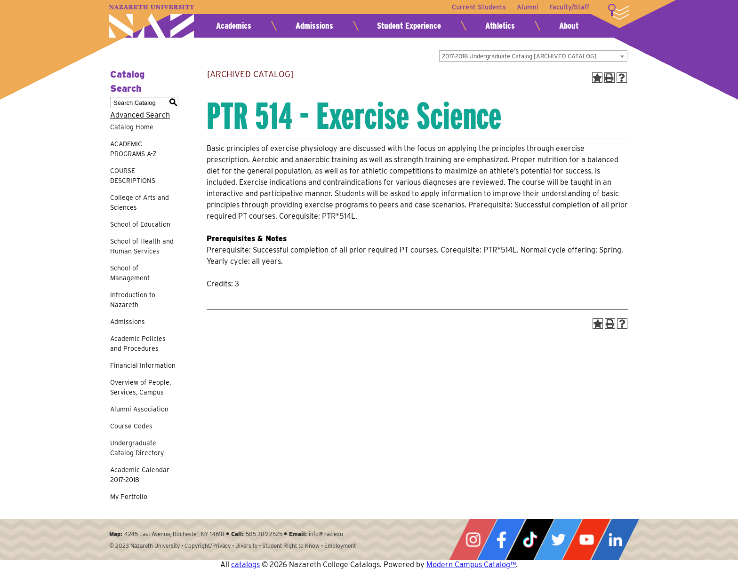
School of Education (140, 224)
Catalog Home (131, 127)
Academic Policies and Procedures (138, 343)
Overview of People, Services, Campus (140, 387)
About (568, 26)
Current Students (478, 7)
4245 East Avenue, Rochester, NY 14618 (174, 533)
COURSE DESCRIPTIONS (132, 175)
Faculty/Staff (569, 7)
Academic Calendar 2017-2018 (139, 474)
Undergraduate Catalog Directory (137, 448)
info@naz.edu (326, 533)
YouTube (586, 539)
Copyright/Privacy (207, 545)
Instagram (473, 539)
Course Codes (131, 426)
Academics (233, 26)
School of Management (130, 273)
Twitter (558, 539)
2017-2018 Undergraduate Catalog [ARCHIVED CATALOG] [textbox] (519, 56)
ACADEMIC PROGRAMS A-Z (133, 149)
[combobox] (533, 56)
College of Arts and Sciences (139, 202)
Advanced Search (140, 115)
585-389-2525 (264, 533)
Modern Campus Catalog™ (471, 564)
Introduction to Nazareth (132, 299)
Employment (340, 545)
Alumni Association (139, 409)
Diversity (246, 545)
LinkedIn (615, 539)
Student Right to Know (291, 545)
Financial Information (143, 365)
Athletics (500, 26)
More (618, 12)
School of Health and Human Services (142, 246)
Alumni (527, 7)
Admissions (314, 26)
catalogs (245, 564)
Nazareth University (151, 21)
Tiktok (530, 539)
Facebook (501, 539)
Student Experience (409, 26)
